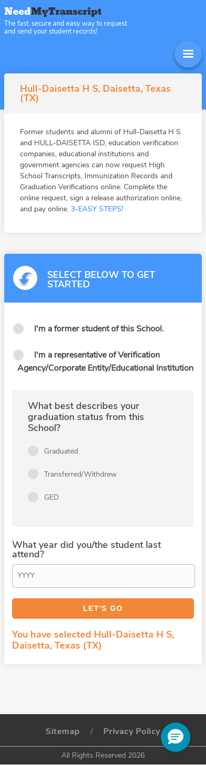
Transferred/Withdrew (80, 474)
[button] (175, 737)
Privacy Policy (131, 731)
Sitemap (63, 731)
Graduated (61, 451)
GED (51, 497)
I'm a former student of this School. (99, 329)
